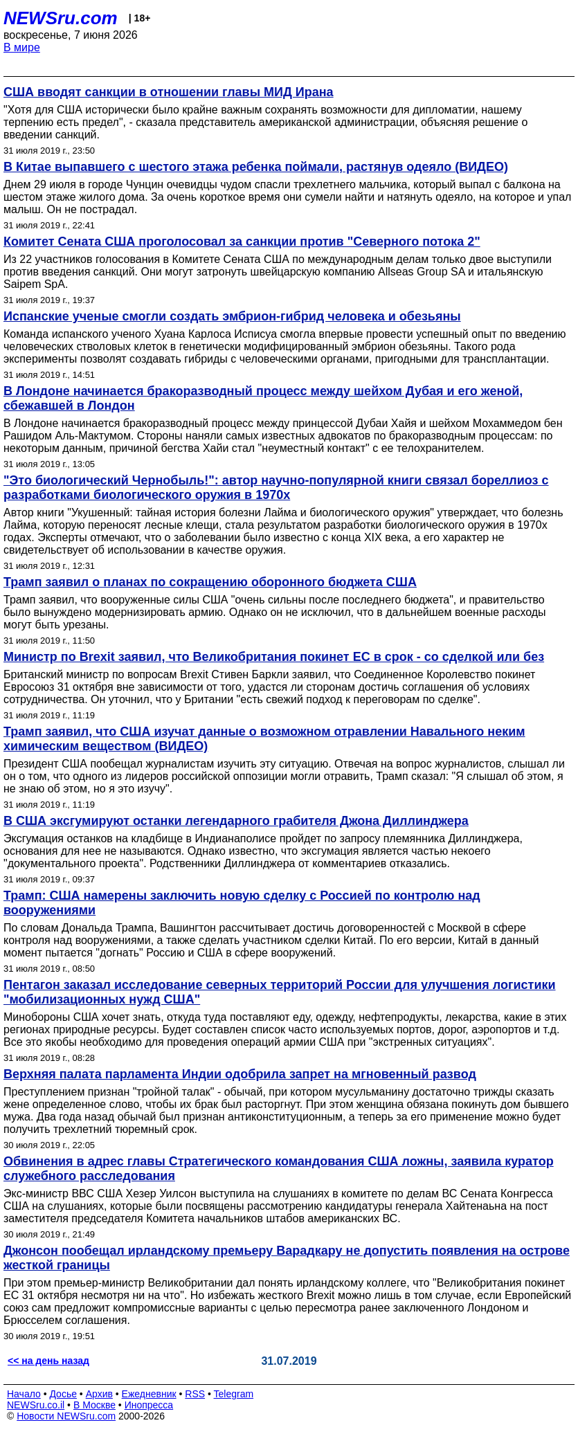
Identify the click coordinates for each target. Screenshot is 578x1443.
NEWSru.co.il (35, 1404)
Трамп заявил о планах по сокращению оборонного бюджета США (210, 582)
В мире (21, 47)
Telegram (234, 1393)
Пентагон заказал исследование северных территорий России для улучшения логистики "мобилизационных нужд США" (279, 992)
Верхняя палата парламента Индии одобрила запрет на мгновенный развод (239, 1074)
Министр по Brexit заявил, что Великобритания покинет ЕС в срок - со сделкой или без (273, 657)
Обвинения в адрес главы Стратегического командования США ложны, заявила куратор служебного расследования (278, 1168)
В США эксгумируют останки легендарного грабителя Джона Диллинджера (236, 821)
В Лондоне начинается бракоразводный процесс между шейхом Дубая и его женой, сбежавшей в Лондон (263, 398)
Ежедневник (149, 1393)
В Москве (94, 1404)
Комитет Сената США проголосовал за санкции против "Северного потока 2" (241, 241)
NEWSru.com (60, 18)
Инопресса (149, 1404)
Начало (24, 1393)
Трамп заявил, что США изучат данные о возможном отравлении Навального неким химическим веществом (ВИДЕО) (264, 739)
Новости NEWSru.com (66, 1416)
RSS (195, 1393)
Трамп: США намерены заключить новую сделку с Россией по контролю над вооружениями (241, 903)
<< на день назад (48, 1360)
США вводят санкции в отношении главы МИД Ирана (168, 92)
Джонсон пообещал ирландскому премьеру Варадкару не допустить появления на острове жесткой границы (286, 1258)
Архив (99, 1393)
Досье (63, 1393)
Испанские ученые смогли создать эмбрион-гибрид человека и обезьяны (232, 316)
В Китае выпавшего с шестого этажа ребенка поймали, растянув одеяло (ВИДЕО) (255, 167)
